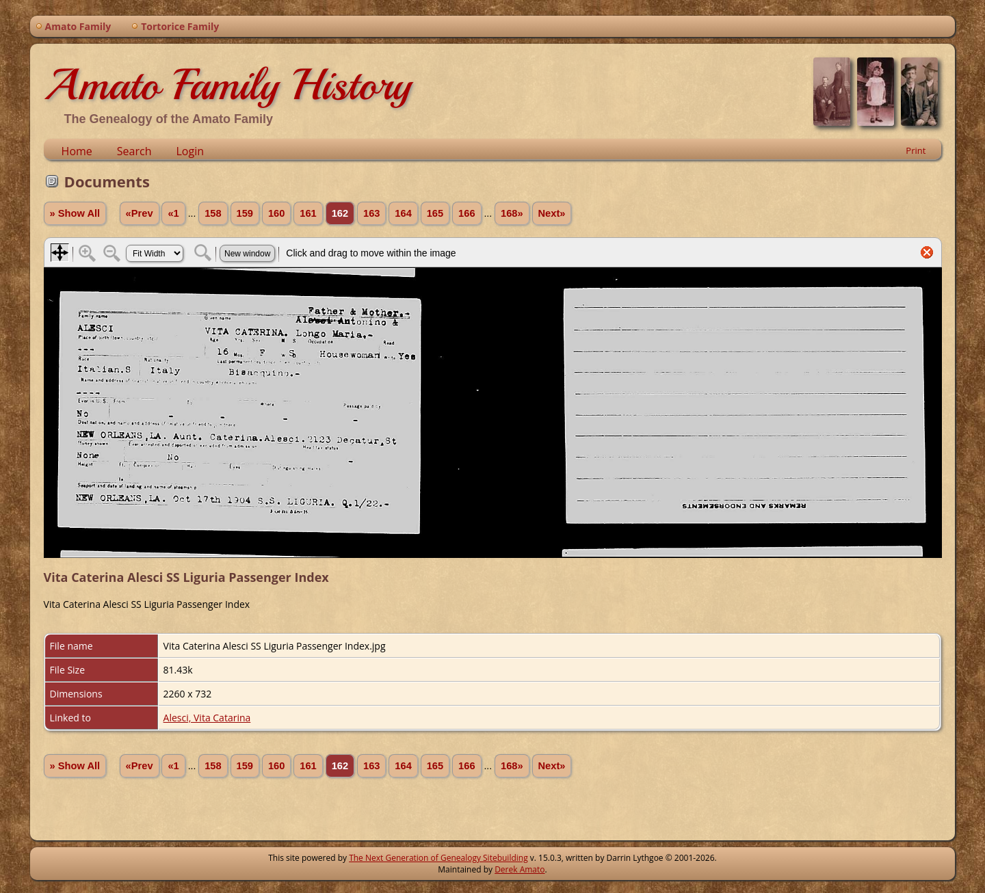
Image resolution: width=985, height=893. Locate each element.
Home (77, 151)
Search (134, 151)
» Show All (75, 213)
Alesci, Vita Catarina (207, 717)
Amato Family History (227, 84)
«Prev (139, 213)
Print (915, 150)
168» (512, 213)
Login (190, 151)
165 (435, 213)
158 (213, 213)
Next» (552, 213)
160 (276, 213)
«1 (173, 213)
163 (371, 213)
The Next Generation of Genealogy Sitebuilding (438, 858)
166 (466, 213)
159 (245, 213)
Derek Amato (519, 869)
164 (403, 213)
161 (308, 213)
